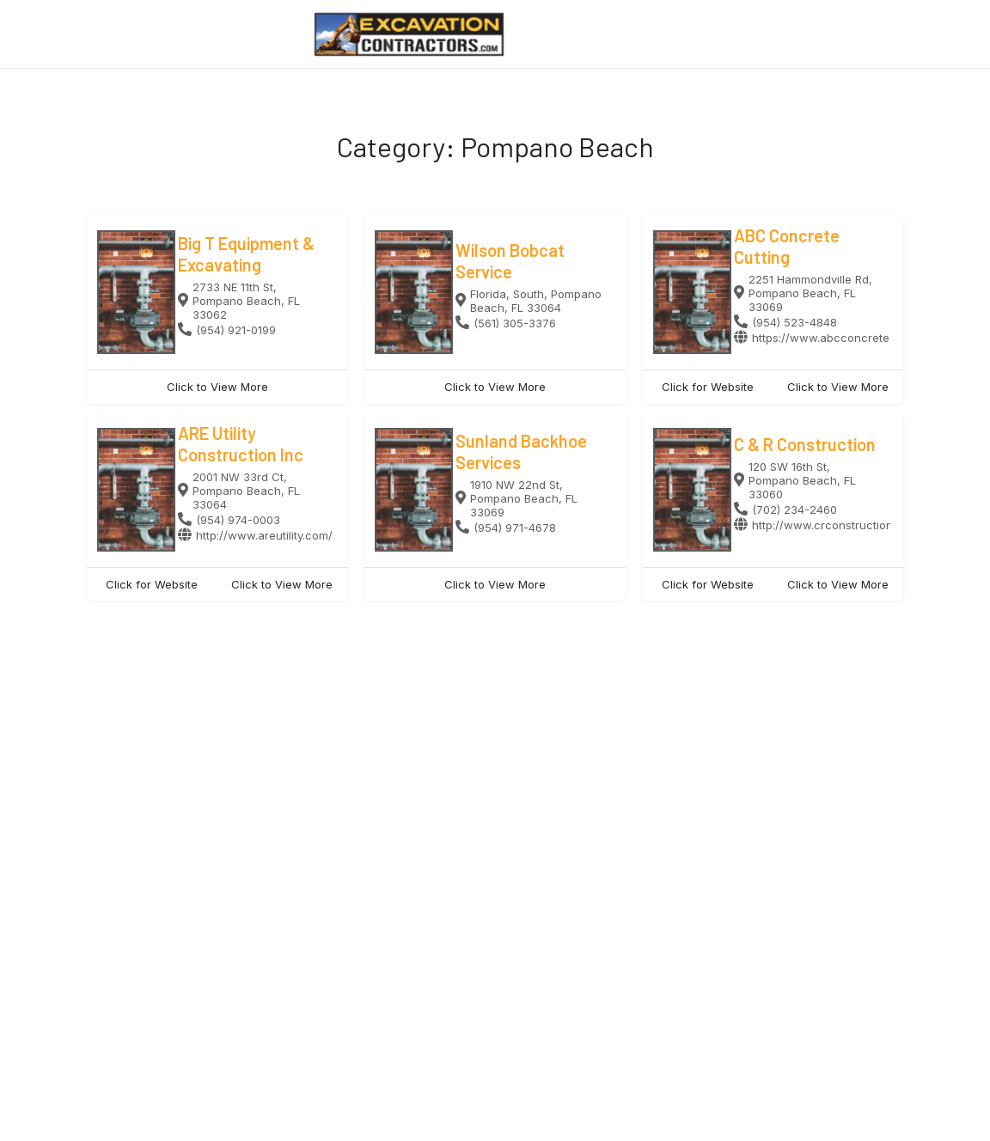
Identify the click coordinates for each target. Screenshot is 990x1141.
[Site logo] (411, 34)
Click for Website (708, 387)
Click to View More (217, 387)
